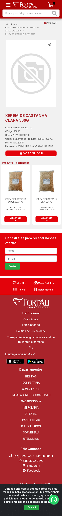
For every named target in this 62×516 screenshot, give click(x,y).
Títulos (19, 289)
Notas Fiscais (43, 289)
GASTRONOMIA (31, 401)
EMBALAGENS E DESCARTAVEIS (31, 395)
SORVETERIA (31, 432)
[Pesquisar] (55, 13)
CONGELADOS (31, 389)
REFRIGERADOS (31, 426)
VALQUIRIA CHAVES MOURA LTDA (36, 146)
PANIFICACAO (31, 420)
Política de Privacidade (31, 331)
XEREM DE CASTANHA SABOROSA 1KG (15, 200)
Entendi (32, 507)
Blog (31, 347)
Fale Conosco (31, 325)
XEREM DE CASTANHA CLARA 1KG (47, 200)
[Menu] (8, 5)
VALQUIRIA (18, 142)
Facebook (31, 470)
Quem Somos (31, 319)
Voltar (50, 23)
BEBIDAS (31, 376)
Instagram (31, 465)
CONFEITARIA (31, 382)
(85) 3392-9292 (31, 460)
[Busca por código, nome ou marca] (27, 13)
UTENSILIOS (31, 438)
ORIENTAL (31, 413)
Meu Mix (19, 283)
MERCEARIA (31, 407)
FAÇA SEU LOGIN (31, 153)
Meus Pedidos (44, 283)
